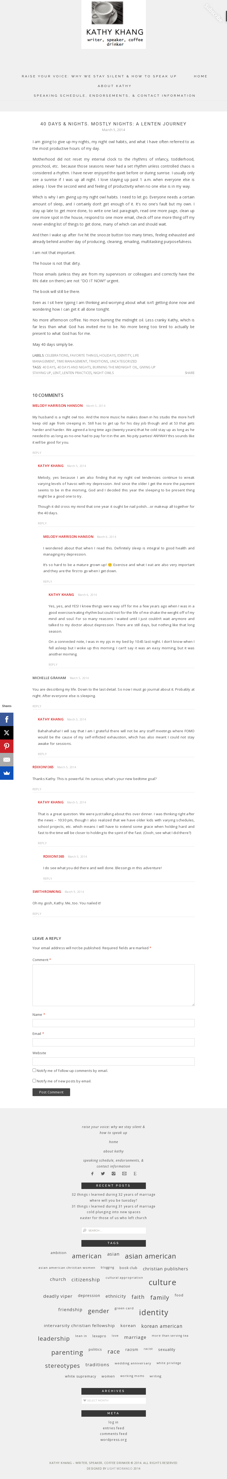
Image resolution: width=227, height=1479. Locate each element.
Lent (57, 373)
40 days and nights (74, 367)
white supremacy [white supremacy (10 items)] (80, 1376)
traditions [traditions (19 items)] (97, 1364)
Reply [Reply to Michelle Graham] (37, 706)
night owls (103, 373)
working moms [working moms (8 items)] (132, 1376)
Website (39, 1052)
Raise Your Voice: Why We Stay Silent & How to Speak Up (99, 76)
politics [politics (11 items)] (95, 1349)
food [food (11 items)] (179, 1295)
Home (201, 76)
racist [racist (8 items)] (148, 1349)
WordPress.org (113, 1439)
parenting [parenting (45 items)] (67, 1352)
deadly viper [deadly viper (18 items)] (58, 1296)
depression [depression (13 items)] (89, 1295)
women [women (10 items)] (108, 1376)
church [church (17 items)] (58, 1279)
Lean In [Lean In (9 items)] (81, 1336)
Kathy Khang (51, 465)
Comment (42, 959)
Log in (113, 1422)
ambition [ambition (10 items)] (59, 1252)
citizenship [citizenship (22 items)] (85, 1279)
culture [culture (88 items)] (162, 1282)
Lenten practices (77, 373)
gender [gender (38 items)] (98, 1311)
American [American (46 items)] (87, 1255)
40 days (48, 367)
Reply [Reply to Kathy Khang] (42, 523)
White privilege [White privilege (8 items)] (169, 1363)
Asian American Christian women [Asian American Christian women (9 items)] (66, 1268)
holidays (107, 355)
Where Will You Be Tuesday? (113, 1200)
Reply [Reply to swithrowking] (37, 914)
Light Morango (120, 1468)
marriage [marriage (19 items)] (135, 1337)
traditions (98, 361)
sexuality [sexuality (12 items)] (166, 1349)
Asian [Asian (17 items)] (113, 1254)
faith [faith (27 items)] (138, 1296)
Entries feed (113, 1428)
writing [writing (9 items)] (155, 1376)
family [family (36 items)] (159, 1297)
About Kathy (115, 86)
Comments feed (113, 1433)
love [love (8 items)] (115, 1335)
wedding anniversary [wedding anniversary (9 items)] (133, 1363)
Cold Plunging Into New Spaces (113, 1212)
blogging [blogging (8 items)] (107, 1267)
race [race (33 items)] (113, 1351)
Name (39, 1014)
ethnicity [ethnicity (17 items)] (116, 1296)
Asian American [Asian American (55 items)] (150, 1256)
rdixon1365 (43, 766)
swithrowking (47, 891)
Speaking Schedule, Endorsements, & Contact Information (115, 95)
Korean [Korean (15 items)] (128, 1325)
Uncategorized (123, 361)
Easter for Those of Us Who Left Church (113, 1218)
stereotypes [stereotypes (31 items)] (62, 1365)
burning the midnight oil (115, 367)
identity (124, 355)
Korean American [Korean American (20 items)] (162, 1326)
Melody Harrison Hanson (58, 405)
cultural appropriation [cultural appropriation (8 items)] (124, 1277)
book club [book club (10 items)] (129, 1268)
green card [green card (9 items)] (124, 1308)
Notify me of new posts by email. (64, 1081)
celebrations (56, 355)
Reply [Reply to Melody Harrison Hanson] (37, 453)
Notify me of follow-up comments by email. (72, 1070)
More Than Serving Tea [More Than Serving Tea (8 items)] (170, 1335)
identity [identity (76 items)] (153, 1312)
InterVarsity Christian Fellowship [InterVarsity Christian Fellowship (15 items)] (79, 1325)
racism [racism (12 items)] (131, 1349)
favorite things (84, 355)
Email (38, 1033)
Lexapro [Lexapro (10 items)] (99, 1336)
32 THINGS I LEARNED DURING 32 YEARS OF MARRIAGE (114, 1194)
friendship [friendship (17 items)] (70, 1309)
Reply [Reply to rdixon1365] (37, 789)
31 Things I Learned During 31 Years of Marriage (114, 1206)
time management (72, 361)
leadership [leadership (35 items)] (54, 1338)
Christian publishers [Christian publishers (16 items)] (165, 1269)
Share (190, 373)
